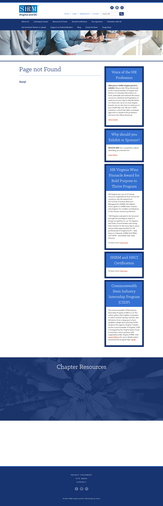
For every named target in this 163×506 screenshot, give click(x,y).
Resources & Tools (60, 21)
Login (74, 14)
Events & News (92, 27)
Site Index (81, 479)
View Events (113, 119)
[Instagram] (122, 7)
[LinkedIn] (117, 7)
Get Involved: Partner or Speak (34, 27)
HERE (133, 340)
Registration (85, 14)
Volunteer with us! (114, 21)
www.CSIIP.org (114, 337)
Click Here (124, 243)
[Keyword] (112, 14)
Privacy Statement (81, 475)
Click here (124, 271)
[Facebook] (112, 7)
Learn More (112, 155)
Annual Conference (79, 21)
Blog (79, 27)
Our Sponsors (97, 21)
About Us (25, 21)
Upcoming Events (81, 430)
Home (66, 14)
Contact (96, 14)
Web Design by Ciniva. (92, 498)
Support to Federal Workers (61, 27)
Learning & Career (41, 21)
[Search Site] (121, 14)
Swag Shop (106, 27)
